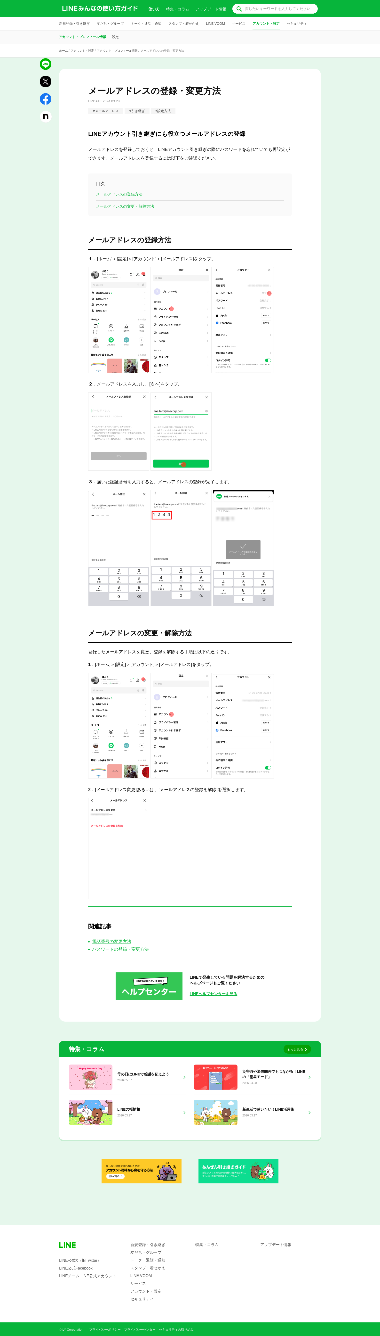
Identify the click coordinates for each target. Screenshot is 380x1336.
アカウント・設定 (266, 23)
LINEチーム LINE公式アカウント (87, 1276)
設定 (115, 37)
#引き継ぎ (137, 111)
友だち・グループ (110, 23)
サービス (238, 23)
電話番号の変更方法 (111, 941)
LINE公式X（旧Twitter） (80, 1260)
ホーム (63, 50)
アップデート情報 (210, 9)
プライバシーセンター (140, 1329)
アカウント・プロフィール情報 (82, 37)
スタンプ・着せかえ (183, 23)
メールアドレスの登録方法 (119, 194)
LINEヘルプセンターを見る (213, 994)
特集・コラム (177, 9)
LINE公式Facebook (76, 1268)
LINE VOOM (215, 23)
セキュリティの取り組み (176, 1329)
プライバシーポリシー (105, 1329)
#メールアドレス (106, 111)
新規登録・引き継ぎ (74, 23)
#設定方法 (163, 111)
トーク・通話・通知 (146, 23)
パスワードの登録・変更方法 (120, 949)
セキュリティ (297, 23)
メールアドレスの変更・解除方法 (125, 206)
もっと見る (295, 1049)
